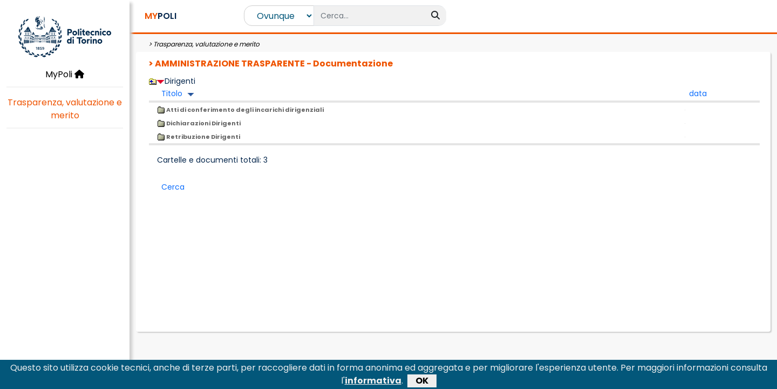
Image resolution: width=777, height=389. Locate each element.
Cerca (173, 187)
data (698, 93)
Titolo (171, 93)
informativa (373, 382)
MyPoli (64, 74)
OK (421, 382)
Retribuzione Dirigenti (198, 136)
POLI (160, 16)
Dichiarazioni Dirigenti (199, 123)
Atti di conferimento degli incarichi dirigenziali (240, 109)
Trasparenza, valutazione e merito (65, 109)
